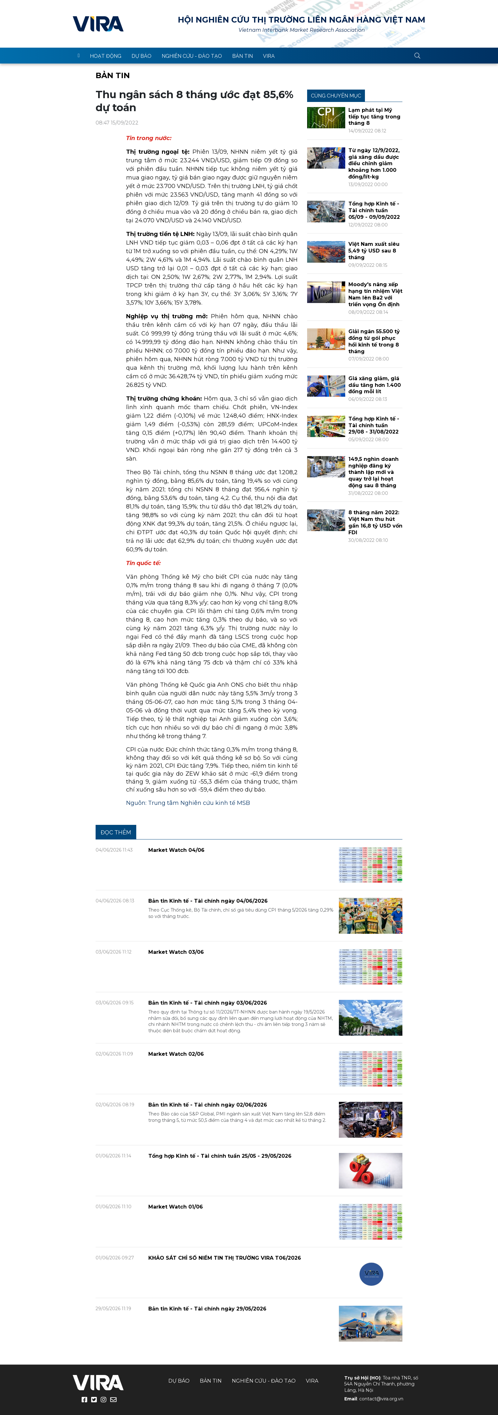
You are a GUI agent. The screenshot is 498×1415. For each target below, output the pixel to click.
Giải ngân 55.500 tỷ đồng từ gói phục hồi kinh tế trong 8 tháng (374, 341)
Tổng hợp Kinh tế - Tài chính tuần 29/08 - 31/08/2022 (373, 425)
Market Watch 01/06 (175, 1207)
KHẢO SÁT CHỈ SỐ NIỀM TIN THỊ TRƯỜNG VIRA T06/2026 (224, 1258)
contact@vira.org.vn (381, 1399)
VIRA (98, 23)
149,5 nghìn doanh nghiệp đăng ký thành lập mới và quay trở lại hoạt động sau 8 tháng (373, 472)
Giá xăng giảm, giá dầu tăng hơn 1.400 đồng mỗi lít (374, 385)
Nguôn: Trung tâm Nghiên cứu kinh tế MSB (188, 802)
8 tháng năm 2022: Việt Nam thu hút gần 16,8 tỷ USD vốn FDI (375, 522)
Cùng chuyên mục (336, 96)
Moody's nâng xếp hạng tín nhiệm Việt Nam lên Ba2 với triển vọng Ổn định (375, 294)
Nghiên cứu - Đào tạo (192, 56)
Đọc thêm (116, 832)
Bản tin (242, 56)
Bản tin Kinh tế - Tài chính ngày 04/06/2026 (208, 901)
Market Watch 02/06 (176, 1054)
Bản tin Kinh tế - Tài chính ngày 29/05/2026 (207, 1309)
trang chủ (79, 55)
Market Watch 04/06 (176, 850)
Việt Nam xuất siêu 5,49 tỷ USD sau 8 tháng (374, 250)
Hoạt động (105, 56)
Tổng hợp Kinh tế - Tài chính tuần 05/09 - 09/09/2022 (374, 210)
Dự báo (141, 56)
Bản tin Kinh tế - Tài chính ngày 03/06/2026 (207, 1003)
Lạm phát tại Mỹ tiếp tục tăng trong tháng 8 (374, 116)
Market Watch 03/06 (176, 952)
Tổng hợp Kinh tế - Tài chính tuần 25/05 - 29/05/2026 (220, 1156)
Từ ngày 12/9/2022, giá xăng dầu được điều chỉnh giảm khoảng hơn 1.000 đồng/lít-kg (374, 163)
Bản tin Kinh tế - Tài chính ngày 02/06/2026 (207, 1105)
